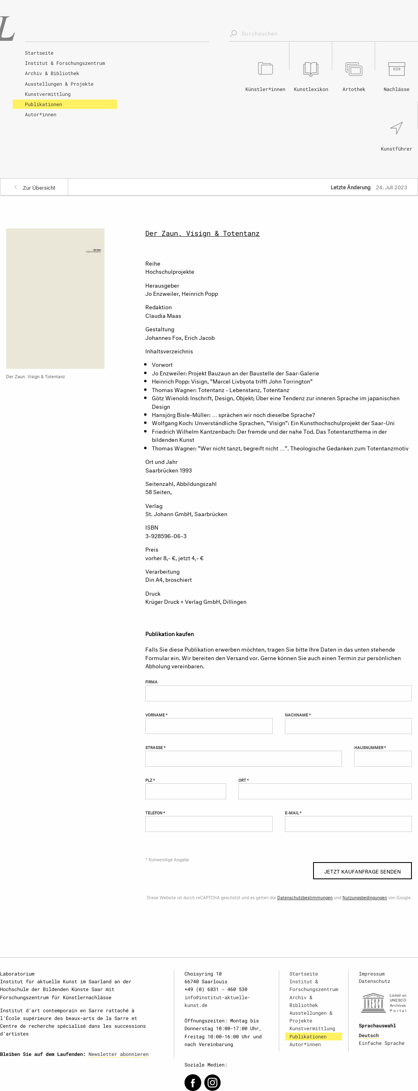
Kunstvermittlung (48, 94)
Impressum (372, 973)
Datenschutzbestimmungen (305, 897)
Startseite (39, 52)
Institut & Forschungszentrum (65, 63)
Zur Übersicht (39, 187)
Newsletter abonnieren (119, 1054)
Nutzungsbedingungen (364, 897)
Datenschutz (374, 981)
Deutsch (369, 1035)
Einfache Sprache (382, 1043)
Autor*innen (40, 114)
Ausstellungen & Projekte (59, 83)
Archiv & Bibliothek (52, 73)
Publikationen (43, 104)
